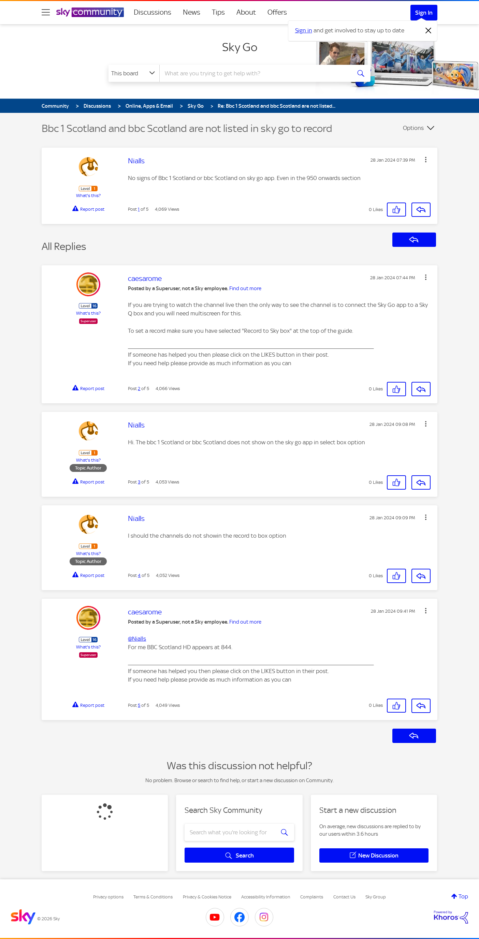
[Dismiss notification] (428, 30)
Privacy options (108, 896)
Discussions (152, 12)
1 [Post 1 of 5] (139, 209)
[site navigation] (46, 12)
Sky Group (375, 896)
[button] (426, 159)
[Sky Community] (90, 12)
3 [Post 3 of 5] (139, 482)
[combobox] (254, 73)
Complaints (311, 896)
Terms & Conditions (153, 896)
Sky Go (239, 47)
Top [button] (463, 896)
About (246, 12)
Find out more (245, 288)
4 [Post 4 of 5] (139, 575)
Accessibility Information (265, 896)
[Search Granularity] (133, 73)
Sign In (424, 12)
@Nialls (137, 638)
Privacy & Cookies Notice (207, 896)
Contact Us (344, 896)
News (191, 12)
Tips (218, 12)
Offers (277, 12)
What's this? (88, 195)
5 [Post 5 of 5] (139, 705)
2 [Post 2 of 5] (139, 388)
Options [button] (413, 127)
